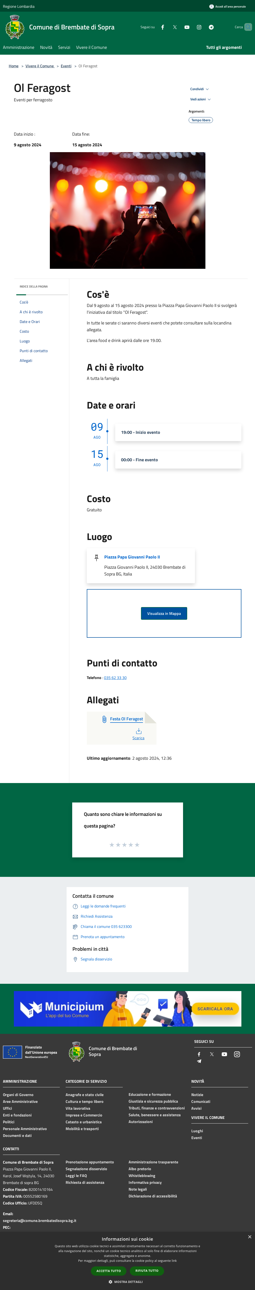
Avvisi (196, 1108)
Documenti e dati (17, 1135)
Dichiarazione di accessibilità (153, 1196)
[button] (127, 1281)
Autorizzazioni (141, 1121)
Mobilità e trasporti (82, 1129)
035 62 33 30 (115, 677)
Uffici (7, 1108)
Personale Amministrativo (25, 1129)
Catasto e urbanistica (84, 1122)
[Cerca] (246, 27)
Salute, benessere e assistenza (155, 1115)
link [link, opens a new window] (174, 1261)
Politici (8, 1122)
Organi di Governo (18, 1095)
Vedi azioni (201, 99)
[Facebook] (154, 27)
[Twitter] (166, 27)
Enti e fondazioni (17, 1115)
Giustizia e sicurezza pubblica (153, 1101)
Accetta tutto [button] (109, 1271)
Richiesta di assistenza (85, 1182)
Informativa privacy (145, 1182)
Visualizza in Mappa (164, 613)
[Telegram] (203, 27)
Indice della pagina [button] (34, 286)
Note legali (138, 1189)
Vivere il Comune (40, 66)
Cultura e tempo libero (85, 1101)
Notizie (197, 1095)
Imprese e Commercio (84, 1115)
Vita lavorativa (78, 1108)
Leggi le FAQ (76, 1175)
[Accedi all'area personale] (227, 6)
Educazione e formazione (150, 1094)
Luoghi (197, 1131)
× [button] (249, 1237)
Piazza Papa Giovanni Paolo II (132, 557)
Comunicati (200, 1101)
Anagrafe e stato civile (85, 1095)
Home (13, 66)
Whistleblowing (142, 1175)
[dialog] (127, 1261)
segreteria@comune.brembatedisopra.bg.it (39, 1220)
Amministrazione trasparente (153, 1162)
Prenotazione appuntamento (90, 1162)
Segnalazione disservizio (86, 1169)
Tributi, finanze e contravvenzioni (157, 1108)
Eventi (66, 66)
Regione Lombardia (19, 6)
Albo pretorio (140, 1169)
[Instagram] (191, 27)
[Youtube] (179, 27)
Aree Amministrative (20, 1101)
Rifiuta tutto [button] (146, 1271)
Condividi (200, 89)
